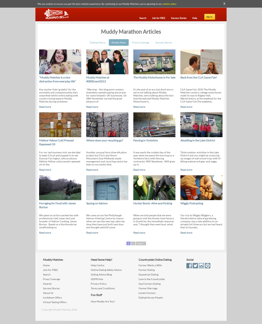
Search (46, 274)
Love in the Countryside (152, 279)
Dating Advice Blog (101, 274)
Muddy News (119, 42)
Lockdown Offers (52, 297)
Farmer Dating (147, 269)
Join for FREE (50, 269)
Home (46, 265)
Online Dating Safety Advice (106, 269)
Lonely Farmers (147, 292)
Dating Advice (97, 42)
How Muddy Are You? (103, 301)
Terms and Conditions (103, 288)
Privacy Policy (99, 283)
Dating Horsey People (151, 297)
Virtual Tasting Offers (55, 302)
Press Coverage (140, 42)
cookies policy (169, 3)
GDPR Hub (97, 279)
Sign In (209, 16)
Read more (45, 106)
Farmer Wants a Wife (150, 265)
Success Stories (163, 42)
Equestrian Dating (148, 274)
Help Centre (97, 265)
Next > (141, 243)
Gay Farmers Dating (150, 283)
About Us (48, 292)
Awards (47, 283)
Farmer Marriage (148, 288)
